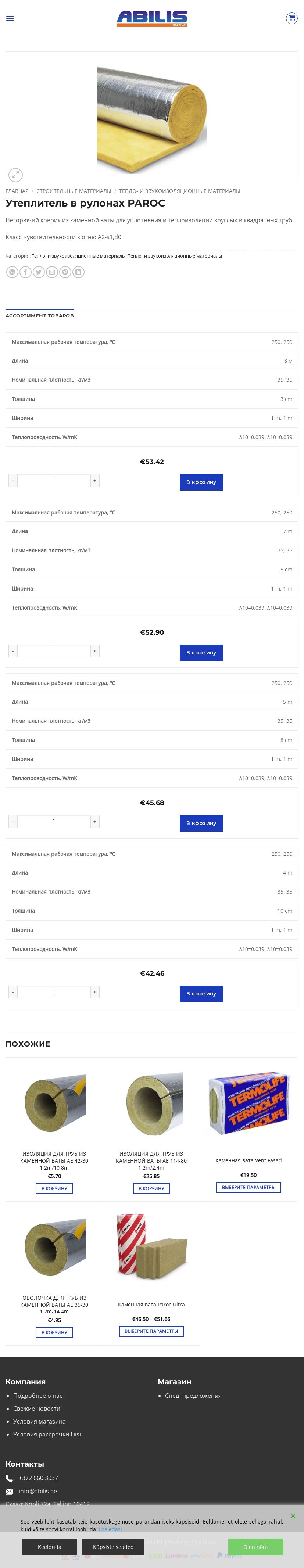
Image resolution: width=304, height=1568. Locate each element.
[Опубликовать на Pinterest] (65, 272)
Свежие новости (36, 1408)
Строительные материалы (73, 190)
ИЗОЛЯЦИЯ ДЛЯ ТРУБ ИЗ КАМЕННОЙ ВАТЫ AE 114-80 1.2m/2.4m (151, 1161)
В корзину (201, 482)
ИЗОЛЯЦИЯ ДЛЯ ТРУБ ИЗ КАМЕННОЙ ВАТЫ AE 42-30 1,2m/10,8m (54, 1161)
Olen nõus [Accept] (256, 1546)
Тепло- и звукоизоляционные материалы (179, 190)
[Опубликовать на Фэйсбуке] (25, 272)
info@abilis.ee (38, 1491)
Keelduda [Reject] (49, 1546)
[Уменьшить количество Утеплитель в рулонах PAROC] (12, 480)
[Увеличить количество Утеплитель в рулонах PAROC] (95, 480)
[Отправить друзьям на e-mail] (52, 272)
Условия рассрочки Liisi (47, 1434)
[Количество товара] (54, 480)
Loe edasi (110, 1529)
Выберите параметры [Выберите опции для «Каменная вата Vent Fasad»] (248, 1187)
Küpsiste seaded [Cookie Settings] (113, 1546)
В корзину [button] (54, 1188)
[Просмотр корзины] (292, 18)
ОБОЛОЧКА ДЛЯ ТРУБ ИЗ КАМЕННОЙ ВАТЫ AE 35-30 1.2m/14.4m (54, 1305)
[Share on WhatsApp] (12, 272)
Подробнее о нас (37, 1396)
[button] (10, 18)
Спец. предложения (193, 1396)
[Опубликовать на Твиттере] (39, 272)
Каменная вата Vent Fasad (248, 1160)
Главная (17, 190)
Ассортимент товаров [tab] (40, 316)
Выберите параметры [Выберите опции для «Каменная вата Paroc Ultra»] (151, 1331)
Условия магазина (39, 1421)
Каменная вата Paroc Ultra (151, 1304)
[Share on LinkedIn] (78, 272)
